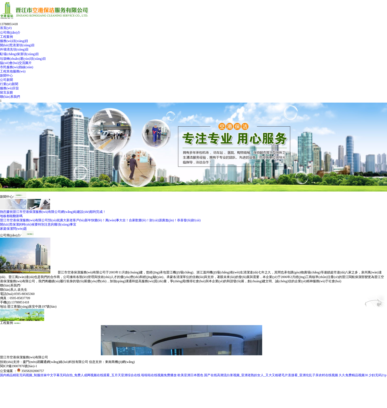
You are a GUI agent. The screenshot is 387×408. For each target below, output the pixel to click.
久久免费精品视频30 (353, 375)
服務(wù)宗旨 (9, 88)
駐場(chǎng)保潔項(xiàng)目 (19, 54)
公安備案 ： (10, 371)
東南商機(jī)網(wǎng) (120, 362)
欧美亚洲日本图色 (190, 375)
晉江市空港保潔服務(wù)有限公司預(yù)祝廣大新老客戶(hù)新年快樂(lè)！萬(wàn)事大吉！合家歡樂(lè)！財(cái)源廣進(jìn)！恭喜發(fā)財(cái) (100, 220)
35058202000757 (32, 371)
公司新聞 (6, 79)
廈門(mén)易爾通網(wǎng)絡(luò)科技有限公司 (55, 362)
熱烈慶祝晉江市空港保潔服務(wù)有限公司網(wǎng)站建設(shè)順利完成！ (53, 211)
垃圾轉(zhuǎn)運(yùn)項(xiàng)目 (23, 58)
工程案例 (6, 36)
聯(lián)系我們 (10, 96)
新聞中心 (6, 75)
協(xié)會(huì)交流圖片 (16, 63)
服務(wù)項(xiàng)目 (14, 41)
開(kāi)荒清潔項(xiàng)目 (17, 45)
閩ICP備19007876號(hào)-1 (18, 366)
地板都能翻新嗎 (11, 216)
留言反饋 (6, 92)
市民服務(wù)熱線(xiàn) (16, 67)
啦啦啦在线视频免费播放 (159, 375)
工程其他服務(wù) (12, 71)
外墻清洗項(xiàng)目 (14, 49)
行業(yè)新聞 (9, 84)
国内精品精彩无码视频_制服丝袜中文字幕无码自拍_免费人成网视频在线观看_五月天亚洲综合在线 (70, 375)
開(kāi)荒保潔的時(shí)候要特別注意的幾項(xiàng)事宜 (38, 224)
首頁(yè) (6, 28)
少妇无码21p (377, 375)
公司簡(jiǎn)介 (10, 32)
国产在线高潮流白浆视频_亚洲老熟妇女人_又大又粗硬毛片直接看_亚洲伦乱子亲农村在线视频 (271, 375)
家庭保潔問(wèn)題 (13, 228)
